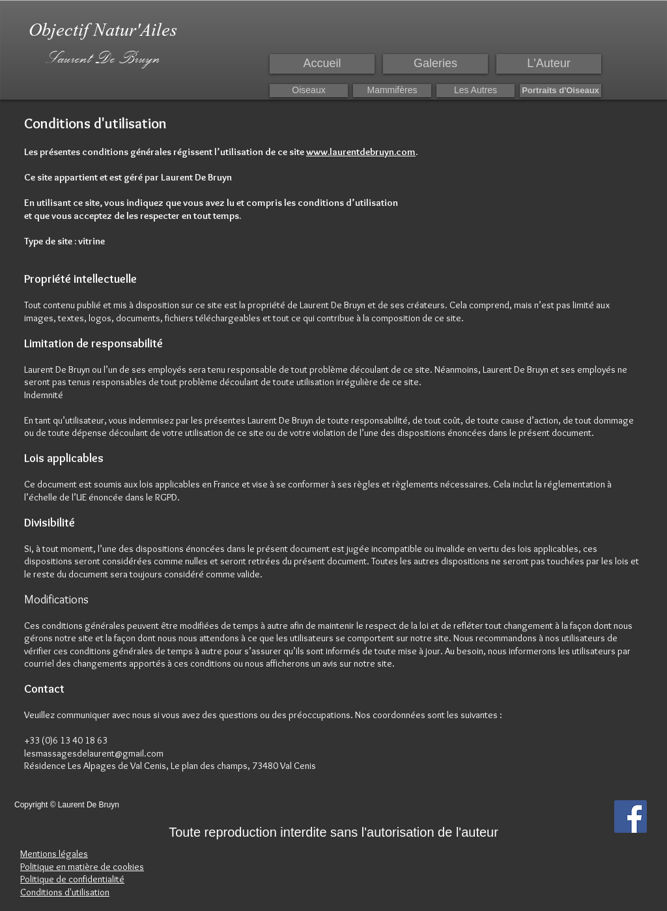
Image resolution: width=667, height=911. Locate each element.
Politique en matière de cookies (82, 867)
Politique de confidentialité (72, 879)
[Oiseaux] (309, 90)
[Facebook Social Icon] (630, 816)
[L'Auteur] (548, 64)
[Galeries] (435, 64)
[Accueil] (322, 64)
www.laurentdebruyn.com (361, 152)
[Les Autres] (475, 90)
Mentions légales (54, 854)
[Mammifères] (392, 90)
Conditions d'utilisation (64, 892)
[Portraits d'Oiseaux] (560, 90)
